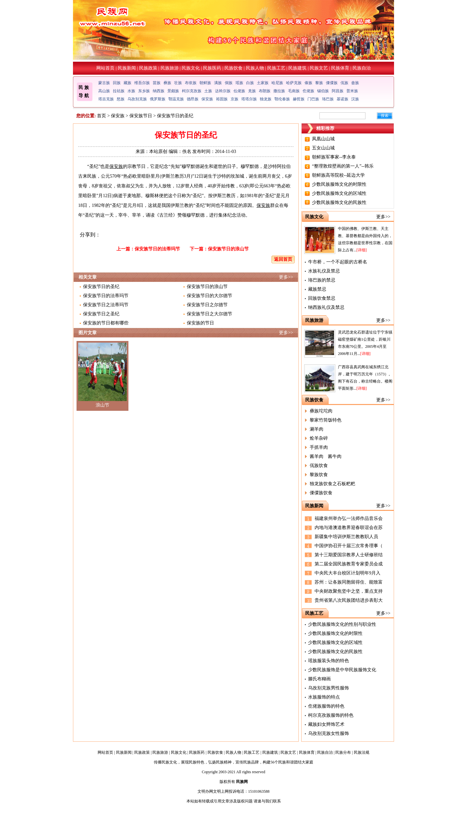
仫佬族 (239, 91)
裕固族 (222, 99)
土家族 (263, 83)
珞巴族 (328, 99)
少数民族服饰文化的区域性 (339, 193)
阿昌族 (337, 91)
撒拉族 (279, 91)
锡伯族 (323, 91)
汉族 (355, 99)
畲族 (355, 83)
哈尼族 (277, 83)
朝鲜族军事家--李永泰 (334, 157)
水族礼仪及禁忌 (324, 271)
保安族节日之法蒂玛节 (105, 304)
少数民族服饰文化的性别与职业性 (342, 624)
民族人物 (255, 68)
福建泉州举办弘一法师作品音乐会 (349, 518)
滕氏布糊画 (319, 678)
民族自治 (362, 68)
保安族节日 (140, 115)
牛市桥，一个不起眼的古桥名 (337, 261)
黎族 (319, 83)
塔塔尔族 (249, 99)
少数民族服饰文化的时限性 (339, 184)
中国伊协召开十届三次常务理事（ (349, 545)
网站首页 (105, 68)
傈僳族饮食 (321, 492)
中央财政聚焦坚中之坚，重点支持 (349, 591)
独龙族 (265, 99)
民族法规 (361, 752)
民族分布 (343, 752)
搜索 (385, 115)
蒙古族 (104, 83)
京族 (234, 99)
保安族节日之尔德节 (207, 304)
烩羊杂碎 (319, 438)
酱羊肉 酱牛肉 (325, 456)
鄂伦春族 (282, 99)
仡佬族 (308, 91)
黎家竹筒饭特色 (325, 420)
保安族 (207, 99)
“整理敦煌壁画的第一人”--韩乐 (343, 166)
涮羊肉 (316, 429)
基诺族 (342, 99)
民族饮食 (233, 68)
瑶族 (239, 83)
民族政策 (148, 68)
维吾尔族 (142, 83)
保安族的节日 (200, 323)
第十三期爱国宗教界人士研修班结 (349, 554)
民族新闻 (127, 68)
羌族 (252, 91)
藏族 (127, 83)
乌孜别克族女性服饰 (328, 733)
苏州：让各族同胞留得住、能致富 (349, 582)
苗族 (157, 83)
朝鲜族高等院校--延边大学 (338, 175)
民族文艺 (319, 68)
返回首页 (283, 259)
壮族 (178, 83)
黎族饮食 (319, 474)
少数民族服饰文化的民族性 (339, 202)
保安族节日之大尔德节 (209, 313)
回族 (117, 83)
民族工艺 (276, 68)
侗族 (229, 83)
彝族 (167, 83)
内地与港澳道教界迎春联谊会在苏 (349, 527)
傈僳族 (332, 83)
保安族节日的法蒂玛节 (157, 248)
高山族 (104, 91)
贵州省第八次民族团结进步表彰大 (349, 600)
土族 (208, 91)
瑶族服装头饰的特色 (328, 660)
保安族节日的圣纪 (101, 286)
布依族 (191, 83)
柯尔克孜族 (191, 91)
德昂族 (192, 99)
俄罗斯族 (157, 99)
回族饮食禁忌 (321, 298)
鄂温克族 (176, 99)
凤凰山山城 (323, 138)
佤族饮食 (319, 465)
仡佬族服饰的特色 (326, 706)
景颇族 (173, 91)
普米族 (352, 91)
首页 (101, 115)
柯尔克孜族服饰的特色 (330, 715)
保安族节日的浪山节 (228, 248)
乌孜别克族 (137, 99)
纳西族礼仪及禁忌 (326, 307)
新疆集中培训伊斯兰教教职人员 (346, 536)
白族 (250, 83)
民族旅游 (170, 68)
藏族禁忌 (317, 289)
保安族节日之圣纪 (101, 313)
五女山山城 (323, 147)
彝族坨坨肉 (321, 411)
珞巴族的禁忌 (321, 280)
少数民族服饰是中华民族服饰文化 (342, 669)
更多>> (286, 277)
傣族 (308, 83)
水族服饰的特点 (324, 697)
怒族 (121, 99)
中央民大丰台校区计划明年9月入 (347, 573)
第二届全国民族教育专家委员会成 (349, 563)
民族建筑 (297, 68)
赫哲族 (299, 99)
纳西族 (158, 91)
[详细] (361, 250)
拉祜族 (119, 91)
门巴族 (313, 99)
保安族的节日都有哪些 (105, 323)
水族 (131, 91)
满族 (218, 83)
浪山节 (102, 405)
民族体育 (340, 68)
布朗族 (264, 91)
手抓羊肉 (319, 447)
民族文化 (191, 68)
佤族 (344, 83)
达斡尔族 (223, 91)
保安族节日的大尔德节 (209, 295)
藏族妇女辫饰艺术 (326, 724)
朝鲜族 (205, 83)
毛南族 (294, 91)
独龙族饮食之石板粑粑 (332, 483)
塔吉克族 (106, 99)
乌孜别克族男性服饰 (328, 688)
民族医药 (212, 68)
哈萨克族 (294, 83)
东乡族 (144, 91)
